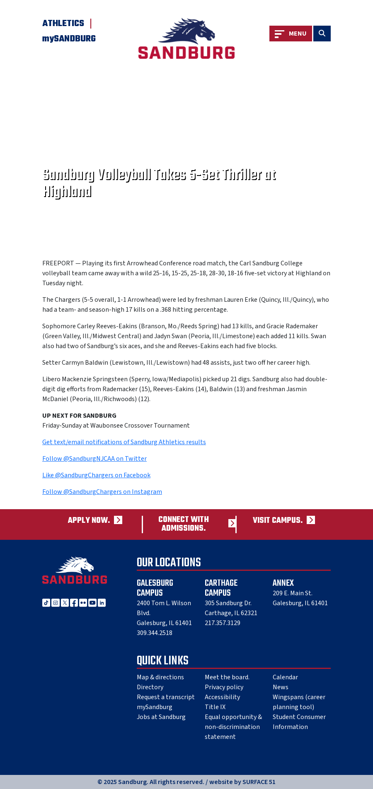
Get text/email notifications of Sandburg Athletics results (124, 442)
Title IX (215, 707)
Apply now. (89, 521)
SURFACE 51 (259, 782)
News (280, 687)
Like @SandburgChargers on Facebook (96, 475)
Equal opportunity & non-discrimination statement (233, 726)
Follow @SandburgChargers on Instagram (102, 491)
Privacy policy (224, 687)
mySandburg (154, 707)
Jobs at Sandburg (161, 717)
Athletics (63, 24)
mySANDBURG (69, 39)
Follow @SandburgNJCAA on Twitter (94, 458)
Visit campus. (278, 521)
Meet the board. (227, 677)
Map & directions (160, 677)
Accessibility (222, 697)
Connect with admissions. (183, 524)
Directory (150, 687)
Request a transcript (166, 697)
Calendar (285, 677)
